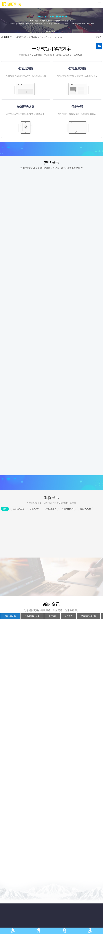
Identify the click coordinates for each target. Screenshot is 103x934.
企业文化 (5, 908)
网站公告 (8, 49)
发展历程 (5, 915)
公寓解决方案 (36, 911)
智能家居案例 (85, 521)
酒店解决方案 (36, 918)
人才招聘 (5, 911)
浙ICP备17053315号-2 (65, 925)
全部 (5, 521)
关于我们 (6, 899)
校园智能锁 (20, 911)
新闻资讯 (51, 719)
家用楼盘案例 (50, 521)
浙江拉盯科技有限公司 (37, 925)
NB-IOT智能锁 (22, 915)
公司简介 (5, 905)
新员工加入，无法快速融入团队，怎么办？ (35, 49)
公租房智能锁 (21, 918)
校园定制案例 (67, 521)
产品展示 (51, 175)
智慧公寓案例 (18, 521)
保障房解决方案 (37, 915)
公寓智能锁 (20, 908)
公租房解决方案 (37, 908)
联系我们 (5, 918)
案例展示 (51, 510)
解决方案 (36, 899)
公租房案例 (34, 521)
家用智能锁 (20, 905)
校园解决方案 (36, 905)
